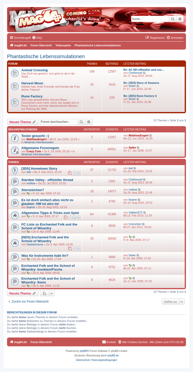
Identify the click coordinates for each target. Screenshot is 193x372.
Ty (28, 193)
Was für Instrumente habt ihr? (44, 255)
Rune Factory (31, 96)
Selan (132, 85)
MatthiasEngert (36, 139)
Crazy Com (34, 151)
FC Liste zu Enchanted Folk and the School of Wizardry (49, 226)
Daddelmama (35, 244)
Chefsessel (135, 72)
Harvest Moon (32, 83)
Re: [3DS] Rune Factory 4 (140, 95)
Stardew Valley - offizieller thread (47, 180)
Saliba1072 (135, 212)
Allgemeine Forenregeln (40, 148)
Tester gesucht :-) (35, 136)
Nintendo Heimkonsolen (39, 142)
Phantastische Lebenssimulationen (46, 56)
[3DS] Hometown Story (39, 168)
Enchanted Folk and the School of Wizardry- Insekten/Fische (48, 267)
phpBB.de (113, 355)
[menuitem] (37, 38)
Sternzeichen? (32, 190)
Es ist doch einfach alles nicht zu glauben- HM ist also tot (47, 202)
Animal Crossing (34, 70)
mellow (31, 183)
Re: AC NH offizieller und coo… (143, 69)
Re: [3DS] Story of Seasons (141, 82)
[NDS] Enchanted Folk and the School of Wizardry (45, 239)
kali (29, 171)
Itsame (31, 207)
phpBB (83, 351)
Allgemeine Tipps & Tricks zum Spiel (50, 213)
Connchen (135, 224)
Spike (132, 147)
